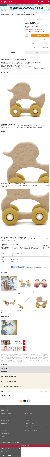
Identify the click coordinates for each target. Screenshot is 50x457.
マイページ (3, 430)
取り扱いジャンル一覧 (6, 417)
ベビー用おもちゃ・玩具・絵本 (27, 4)
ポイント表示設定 (5, 433)
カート (2, 427)
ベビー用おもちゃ (39, 4)
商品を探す (3, 407)
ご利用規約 (27, 420)
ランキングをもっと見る (44, 391)
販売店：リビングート (42, 19)
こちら (17, 442)
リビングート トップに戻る (41, 39)
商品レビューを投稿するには (41, 47)
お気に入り (27, 36)
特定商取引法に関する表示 (31, 430)
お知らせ (27, 410)
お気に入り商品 (4, 410)
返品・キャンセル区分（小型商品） (18, 266)
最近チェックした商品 (6, 413)
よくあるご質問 (28, 413)
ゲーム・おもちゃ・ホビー (13, 4)
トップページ (3, 4)
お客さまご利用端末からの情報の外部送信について (36, 427)
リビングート (4, 371)
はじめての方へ (28, 417)
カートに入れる (40, 35)
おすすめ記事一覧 (5, 423)
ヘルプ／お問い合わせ (30, 407)
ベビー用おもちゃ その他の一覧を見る (38, 43)
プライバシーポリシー (30, 423)
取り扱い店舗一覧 (5, 420)
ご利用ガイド (4, 437)
